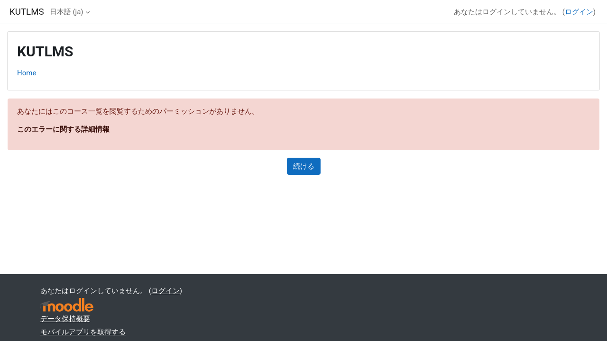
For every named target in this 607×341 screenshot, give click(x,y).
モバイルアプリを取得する (83, 332)
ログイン (579, 12)
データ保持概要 (65, 318)
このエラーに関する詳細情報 (63, 129)
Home (26, 73)
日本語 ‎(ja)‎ (66, 12)
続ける (303, 166)
